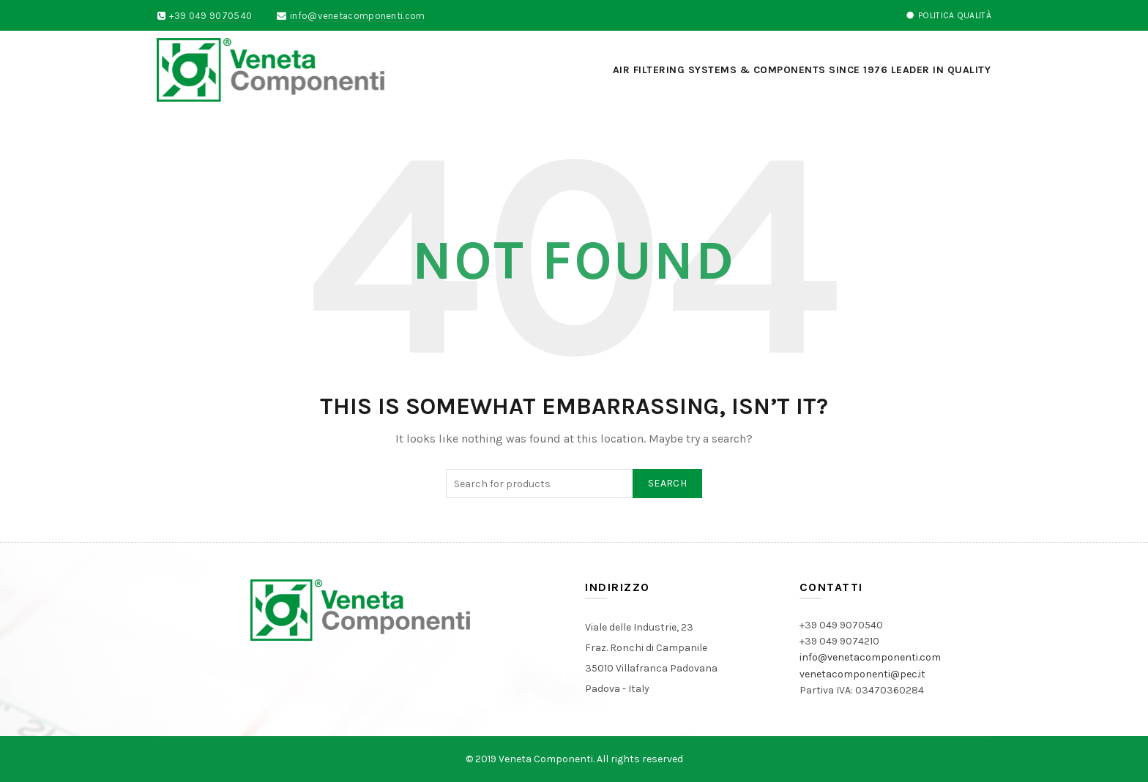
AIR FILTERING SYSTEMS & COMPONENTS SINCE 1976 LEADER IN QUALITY (802, 70)
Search (667, 483)
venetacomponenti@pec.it (862, 674)
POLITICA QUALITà (948, 15)
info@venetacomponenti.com (357, 15)
